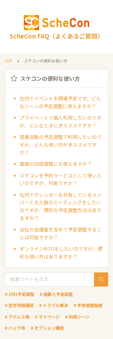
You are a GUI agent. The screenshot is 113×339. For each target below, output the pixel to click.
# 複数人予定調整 (56, 294)
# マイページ (47, 317)
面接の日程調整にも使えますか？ (56, 163)
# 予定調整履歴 (88, 305)
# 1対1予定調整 (19, 294)
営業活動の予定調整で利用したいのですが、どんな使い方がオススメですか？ (61, 144)
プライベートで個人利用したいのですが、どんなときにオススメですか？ (61, 121)
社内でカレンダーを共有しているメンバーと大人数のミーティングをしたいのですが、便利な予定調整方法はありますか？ (61, 206)
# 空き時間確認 (19, 305)
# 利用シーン (77, 317)
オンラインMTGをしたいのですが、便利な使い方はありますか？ (61, 252)
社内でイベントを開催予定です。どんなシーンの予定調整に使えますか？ (60, 102)
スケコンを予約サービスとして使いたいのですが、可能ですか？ (61, 179)
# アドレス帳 (17, 317)
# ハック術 (15, 328)
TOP (8, 61)
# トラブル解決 (53, 305)
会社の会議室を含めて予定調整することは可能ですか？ (61, 233)
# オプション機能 (47, 328)
